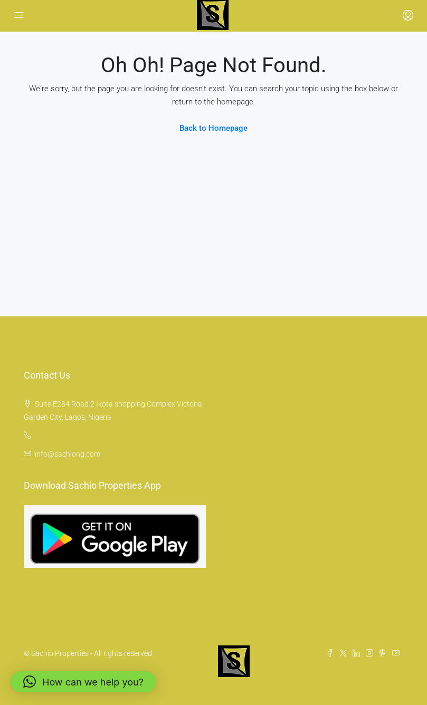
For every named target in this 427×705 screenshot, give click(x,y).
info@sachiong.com (67, 454)
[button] (83, 681)
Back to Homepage (213, 128)
